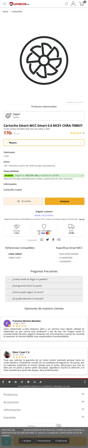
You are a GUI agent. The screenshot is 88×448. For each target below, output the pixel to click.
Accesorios (44, 402)
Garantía (44, 417)
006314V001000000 (68, 253)
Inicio (5, 11)
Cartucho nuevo (13, 189)
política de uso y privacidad (24, 435)
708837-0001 (14, 257)
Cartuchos (17, 11)
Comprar (64, 201)
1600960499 (65, 261)
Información (44, 410)
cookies (19, 429)
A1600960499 (65, 257)
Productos (44, 395)
